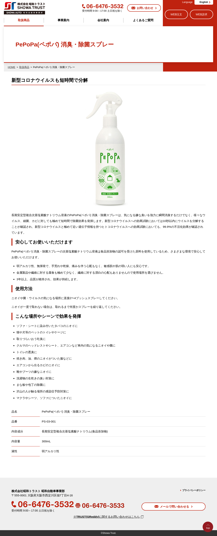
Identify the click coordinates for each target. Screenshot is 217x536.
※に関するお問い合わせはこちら (106, 516)
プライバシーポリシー (194, 490)
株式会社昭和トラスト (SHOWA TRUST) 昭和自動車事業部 (24, 8)
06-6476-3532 (102, 6)
